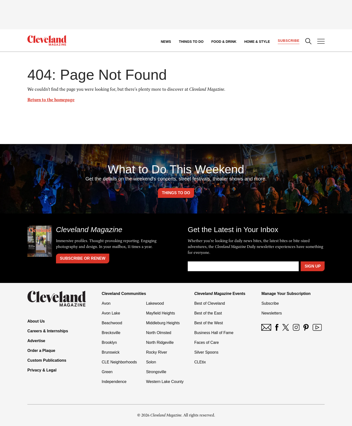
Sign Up (313, 266)
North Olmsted (158, 333)
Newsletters (271, 313)
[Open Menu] (321, 41)
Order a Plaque (41, 350)
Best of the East (208, 313)
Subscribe (288, 41)
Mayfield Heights (160, 313)
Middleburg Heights (163, 323)
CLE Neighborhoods (119, 362)
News (166, 42)
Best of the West (208, 323)
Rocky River (156, 352)
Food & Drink (224, 42)
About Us (36, 321)
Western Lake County (165, 382)
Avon (106, 303)
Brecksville (111, 333)
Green (107, 372)
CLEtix (200, 362)
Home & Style (257, 42)
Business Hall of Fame (213, 333)
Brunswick (111, 352)
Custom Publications (46, 360)
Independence (114, 382)
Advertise (36, 341)
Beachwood (112, 323)
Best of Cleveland (209, 303)
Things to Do (191, 42)
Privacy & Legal (41, 370)
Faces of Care (206, 342)
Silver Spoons (206, 352)
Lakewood (155, 303)
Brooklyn (109, 342)
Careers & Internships (47, 331)
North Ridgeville (160, 342)
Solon (151, 362)
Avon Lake (111, 313)
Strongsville (156, 372)
